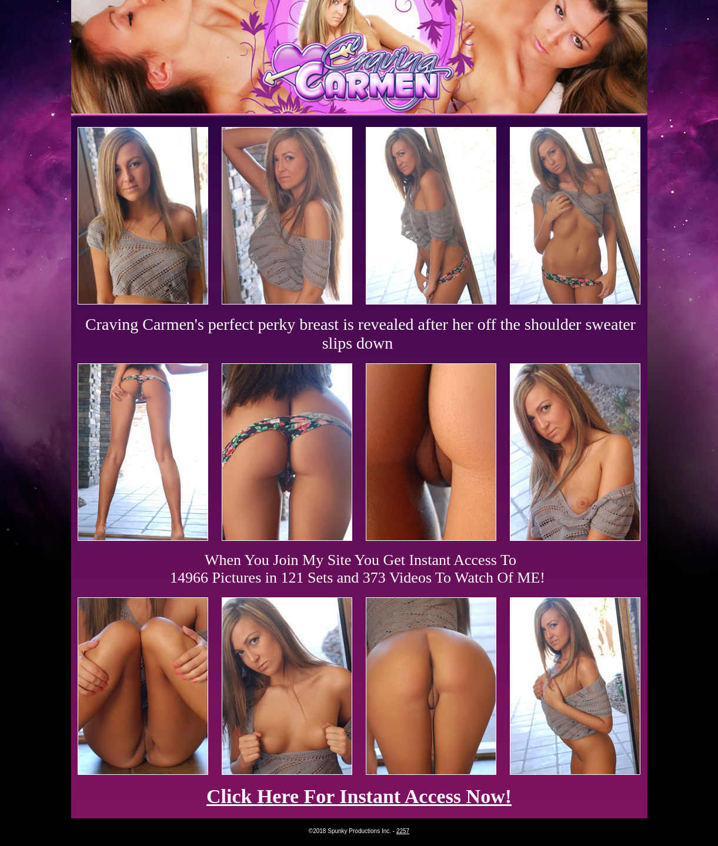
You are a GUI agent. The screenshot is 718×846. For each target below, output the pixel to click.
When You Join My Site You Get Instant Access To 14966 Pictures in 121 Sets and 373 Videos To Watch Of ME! (357, 568)
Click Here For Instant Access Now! (359, 796)
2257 (402, 831)
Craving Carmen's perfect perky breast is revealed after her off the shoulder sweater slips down (360, 333)
